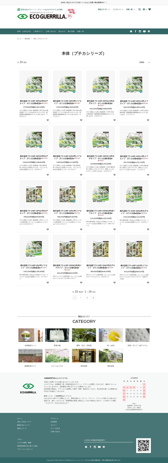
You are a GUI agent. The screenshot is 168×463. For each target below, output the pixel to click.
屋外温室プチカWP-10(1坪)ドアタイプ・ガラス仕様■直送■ (134, 267)
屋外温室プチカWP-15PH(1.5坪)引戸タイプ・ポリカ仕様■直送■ (100, 158)
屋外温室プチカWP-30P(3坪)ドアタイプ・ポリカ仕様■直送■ (67, 102)
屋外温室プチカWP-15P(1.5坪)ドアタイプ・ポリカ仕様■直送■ (134, 157)
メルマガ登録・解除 (24, 442)
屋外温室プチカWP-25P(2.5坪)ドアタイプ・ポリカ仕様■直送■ (134, 102)
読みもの (62, 31)
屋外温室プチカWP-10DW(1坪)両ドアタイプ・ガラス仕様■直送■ (67, 267)
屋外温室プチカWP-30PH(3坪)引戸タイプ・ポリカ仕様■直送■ (34, 102)
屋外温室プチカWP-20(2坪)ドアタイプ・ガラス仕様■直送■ (33, 266)
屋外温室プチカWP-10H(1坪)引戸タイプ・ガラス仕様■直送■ (100, 266)
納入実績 (71, 31)
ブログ (19, 439)
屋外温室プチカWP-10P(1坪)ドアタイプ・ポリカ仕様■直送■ (67, 212)
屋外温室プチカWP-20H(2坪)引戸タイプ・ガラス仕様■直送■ (134, 212)
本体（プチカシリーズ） (40, 39)
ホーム (19, 39)
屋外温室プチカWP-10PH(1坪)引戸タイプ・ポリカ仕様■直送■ (34, 212)
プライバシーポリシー (25, 449)
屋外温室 (27, 39)
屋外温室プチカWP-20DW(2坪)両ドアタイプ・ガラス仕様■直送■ (100, 213)
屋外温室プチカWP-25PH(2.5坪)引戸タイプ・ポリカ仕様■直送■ (100, 103)
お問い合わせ (51, 31)
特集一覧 (80, 31)
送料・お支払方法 (24, 31)
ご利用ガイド (38, 31)
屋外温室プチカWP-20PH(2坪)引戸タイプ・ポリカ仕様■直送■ (34, 157)
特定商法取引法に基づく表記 (27, 446)
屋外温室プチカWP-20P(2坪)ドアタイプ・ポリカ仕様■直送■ (67, 157)
